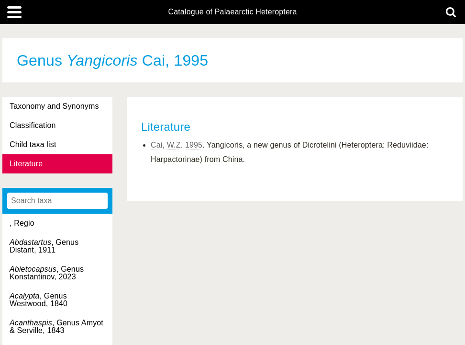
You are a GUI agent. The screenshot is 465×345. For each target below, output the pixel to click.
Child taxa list (33, 144)
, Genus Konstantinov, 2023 (47, 273)
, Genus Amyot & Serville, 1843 (56, 326)
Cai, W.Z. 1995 (176, 145)
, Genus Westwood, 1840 (38, 300)
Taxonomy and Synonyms (54, 106)
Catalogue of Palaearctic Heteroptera (232, 12)
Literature (26, 164)
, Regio (22, 223)
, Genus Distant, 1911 (44, 246)
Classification (33, 125)
